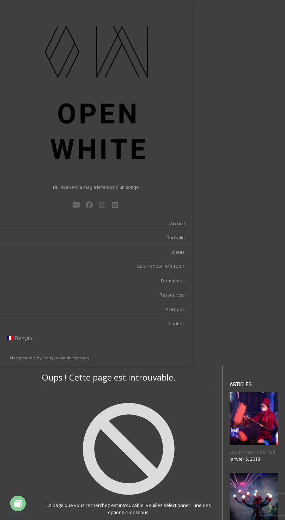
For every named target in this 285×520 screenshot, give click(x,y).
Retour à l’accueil (156, 174)
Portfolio (61, 128)
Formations (59, 171)
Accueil (63, 113)
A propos (61, 199)
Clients (63, 142)
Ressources (58, 185)
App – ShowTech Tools (47, 157)
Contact (62, 214)
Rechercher (252, 491)
